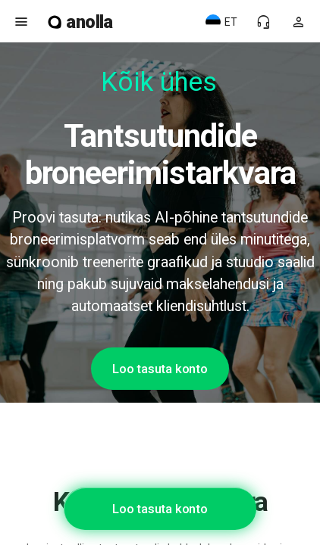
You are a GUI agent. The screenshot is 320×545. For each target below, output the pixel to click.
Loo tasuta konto (160, 368)
